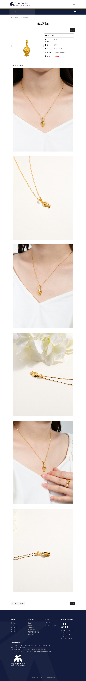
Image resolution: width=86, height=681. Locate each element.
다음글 (21, 603)
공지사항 (14, 627)
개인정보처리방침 (50, 625)
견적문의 (14, 632)
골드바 (30, 623)
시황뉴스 (14, 630)
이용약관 (47, 623)
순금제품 (31, 627)
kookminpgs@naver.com (44, 651)
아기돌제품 (31, 630)
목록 (72, 30)
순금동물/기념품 (33, 632)
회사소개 (14, 623)
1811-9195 (65, 625)
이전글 (14, 603)
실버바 (30, 625)
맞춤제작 (31, 634)
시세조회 (14, 625)
